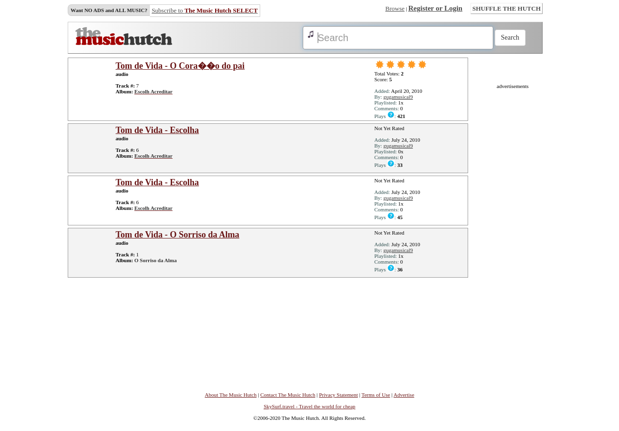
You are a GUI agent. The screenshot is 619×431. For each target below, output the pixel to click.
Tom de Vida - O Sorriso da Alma (177, 234)
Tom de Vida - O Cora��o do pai (180, 66)
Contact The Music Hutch (287, 395)
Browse (395, 8)
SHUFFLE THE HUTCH (506, 8)
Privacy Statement (338, 395)
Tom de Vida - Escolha (157, 130)
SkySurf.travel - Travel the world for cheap (309, 406)
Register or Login (435, 8)
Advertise (404, 395)
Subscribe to (205, 10)
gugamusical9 (398, 97)
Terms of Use (376, 395)
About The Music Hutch (230, 395)
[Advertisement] (512, 234)
